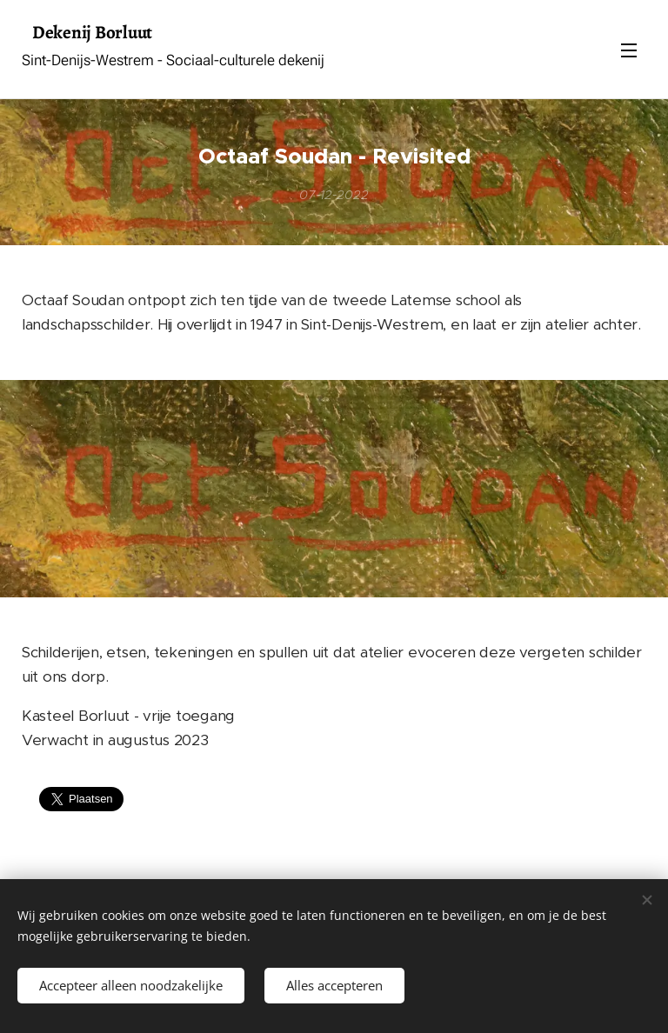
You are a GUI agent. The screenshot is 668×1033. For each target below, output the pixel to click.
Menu (629, 50)
